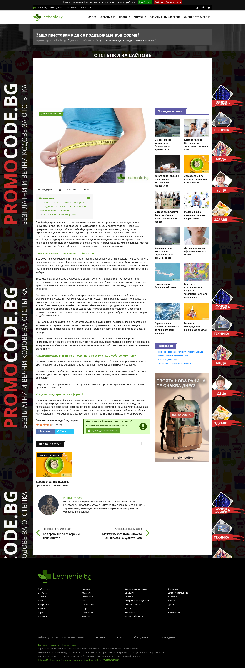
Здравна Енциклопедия (136, 588)
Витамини (43, 616)
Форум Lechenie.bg (134, 616)
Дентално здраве (133, 604)
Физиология (174, 612)
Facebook (44, 431)
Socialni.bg (55, 644)
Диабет (171, 604)
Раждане (129, 596)
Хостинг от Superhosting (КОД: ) (96, 659)
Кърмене (172, 596)
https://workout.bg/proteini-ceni (173, 355)
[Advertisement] (122, 85)
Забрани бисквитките (168, 2)
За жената (173, 588)
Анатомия (130, 612)
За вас (92, 17)
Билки (128, 608)
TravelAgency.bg (69, 644)
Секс (84, 600)
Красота (172, 600)
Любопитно (107, 17)
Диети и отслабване (197, 17)
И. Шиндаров (45, 189)
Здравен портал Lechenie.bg (51, 40)
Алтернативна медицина (137, 600)
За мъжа (42, 592)
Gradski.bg (43, 644)
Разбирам (145, 2)
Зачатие (42, 596)
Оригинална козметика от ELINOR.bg (176, 363)
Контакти (86, 7)
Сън (170, 608)
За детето (86, 592)
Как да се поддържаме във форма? (59, 214)
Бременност (87, 596)
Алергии (42, 608)
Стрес (41, 612)
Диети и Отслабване (80, 40)
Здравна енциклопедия (165, 17)
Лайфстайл (43, 604)
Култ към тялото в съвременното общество (63, 202)
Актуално (140, 17)
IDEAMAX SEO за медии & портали (54, 659)
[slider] (44, 425)
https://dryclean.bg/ (167, 359)
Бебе (40, 600)
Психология (87, 612)
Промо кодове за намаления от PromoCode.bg (180, 351)
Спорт (85, 608)
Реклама (71, 7)
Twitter (62, 431)
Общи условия (141, 637)
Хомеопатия (88, 604)
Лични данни (168, 637)
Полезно (124, 17)
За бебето (130, 592)
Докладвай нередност (103, 430)
